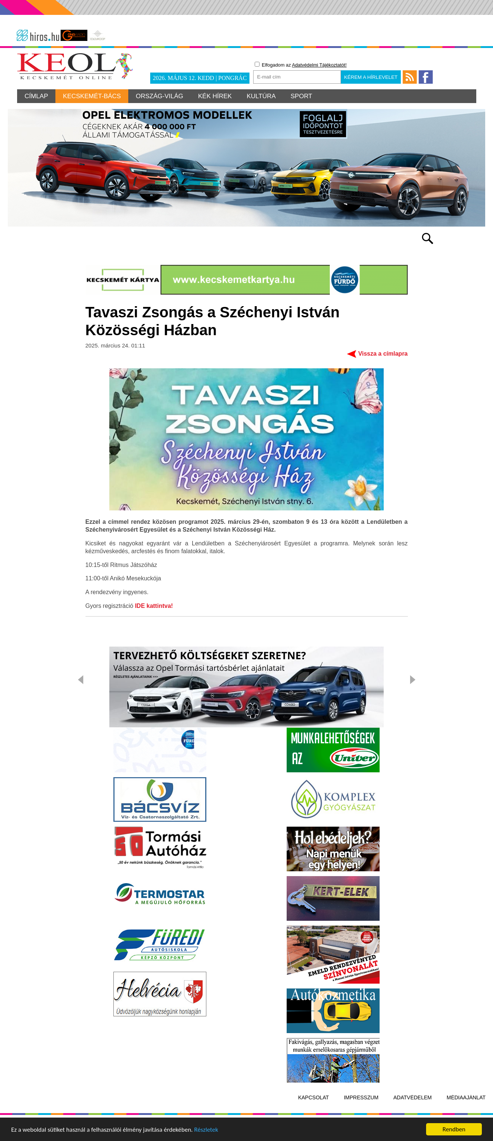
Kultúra (261, 96)
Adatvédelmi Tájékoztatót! (319, 65)
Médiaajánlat (466, 1097)
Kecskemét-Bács (92, 96)
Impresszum (361, 1097)
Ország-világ (159, 96)
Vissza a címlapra (382, 353)
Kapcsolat (313, 1097)
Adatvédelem (412, 1097)
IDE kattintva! (154, 606)
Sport (301, 96)
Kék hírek (215, 96)
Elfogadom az (301, 65)
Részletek (206, 1130)
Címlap (36, 96)
